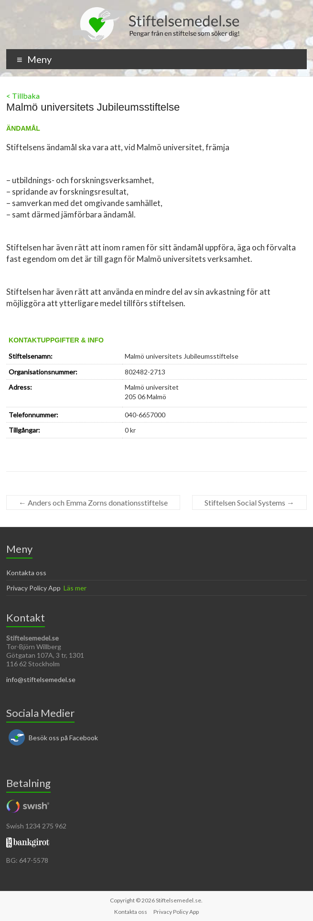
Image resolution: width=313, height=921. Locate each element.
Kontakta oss (26, 573)
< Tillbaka (23, 95)
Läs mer (75, 588)
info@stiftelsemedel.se (41, 679)
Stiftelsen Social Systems (249, 502)
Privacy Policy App (33, 588)
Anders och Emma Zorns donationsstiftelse (93, 502)
